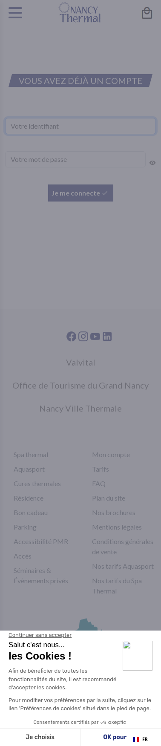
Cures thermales (37, 483)
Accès (23, 556)
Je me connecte (80, 193)
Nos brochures (113, 512)
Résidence (28, 498)
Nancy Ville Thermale (80, 408)
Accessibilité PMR (41, 541)
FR (140, 739)
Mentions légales (117, 527)
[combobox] (140, 739)
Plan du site (108, 498)
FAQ (99, 483)
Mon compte (111, 454)
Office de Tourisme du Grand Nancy (80, 385)
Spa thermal (31, 454)
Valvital (80, 362)
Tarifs (100, 469)
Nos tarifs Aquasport (123, 566)
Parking (25, 527)
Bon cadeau (31, 512)
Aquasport (29, 469)
